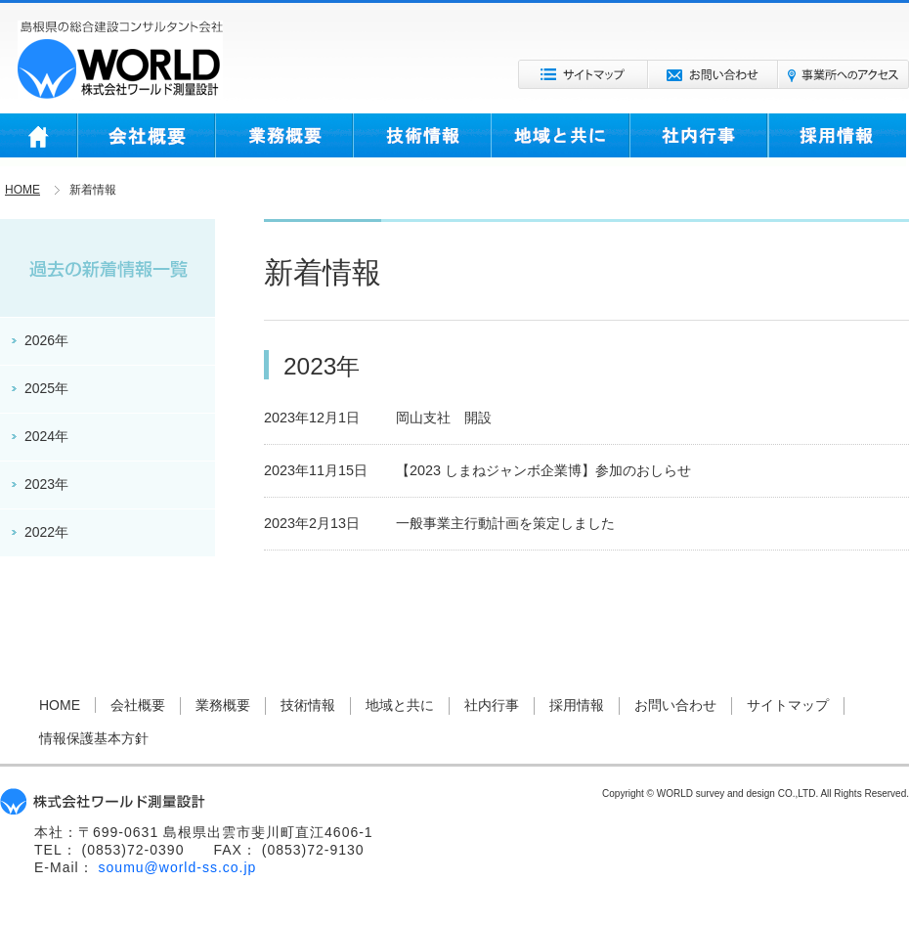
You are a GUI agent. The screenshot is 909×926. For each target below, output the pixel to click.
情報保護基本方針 (94, 738)
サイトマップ (583, 74)
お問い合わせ (713, 74)
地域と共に (560, 139)
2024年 (46, 436)
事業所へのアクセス (843, 74)
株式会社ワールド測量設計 (120, 60)
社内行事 (698, 139)
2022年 (46, 532)
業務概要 (284, 139)
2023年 (46, 484)
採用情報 (837, 139)
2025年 (46, 388)
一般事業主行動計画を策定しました (505, 523)
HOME (38, 139)
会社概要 (146, 139)
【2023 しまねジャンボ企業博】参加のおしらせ (543, 470)
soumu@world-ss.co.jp (178, 867)
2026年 (46, 340)
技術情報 (422, 139)
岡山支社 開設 (444, 417)
